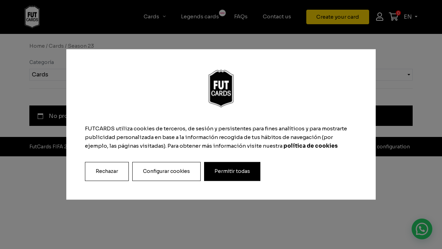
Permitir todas (232, 171)
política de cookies (311, 145)
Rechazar (107, 171)
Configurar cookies (166, 171)
